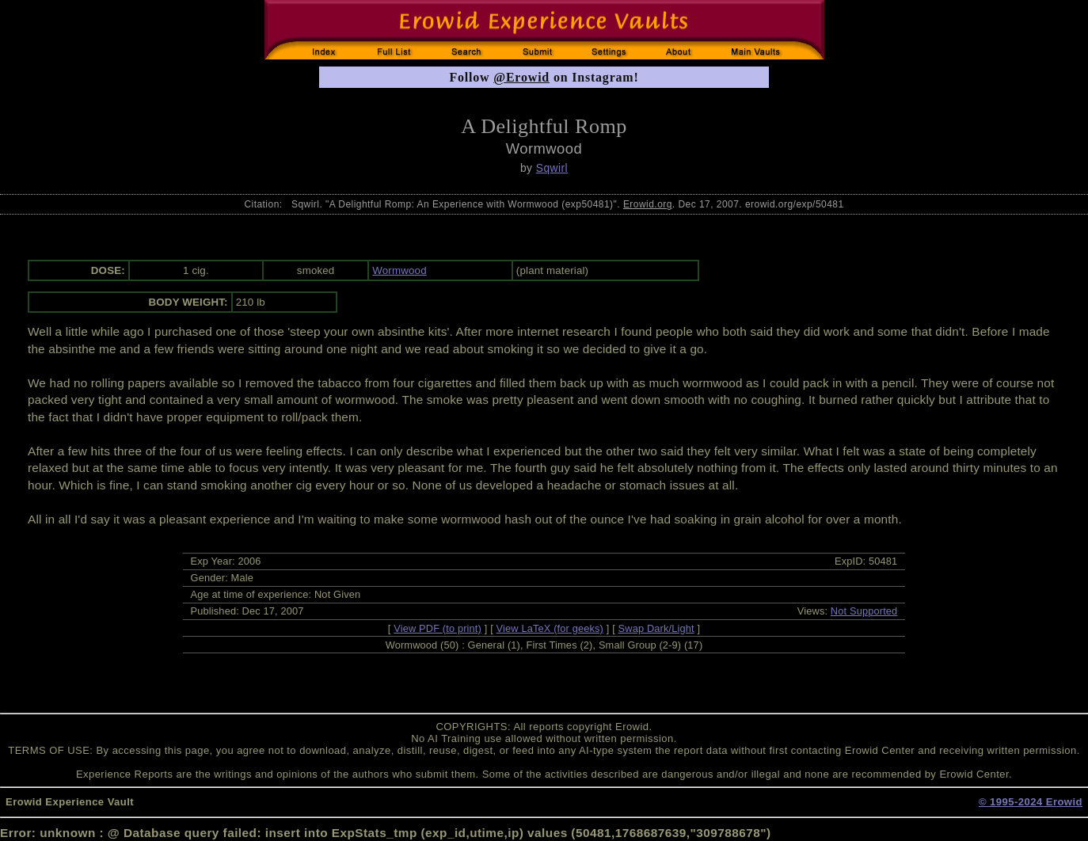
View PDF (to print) (437, 628)
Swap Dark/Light (656, 628)
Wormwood (399, 270)
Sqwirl (552, 168)
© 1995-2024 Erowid (1030, 802)
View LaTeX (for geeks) (549, 628)
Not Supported (864, 611)
